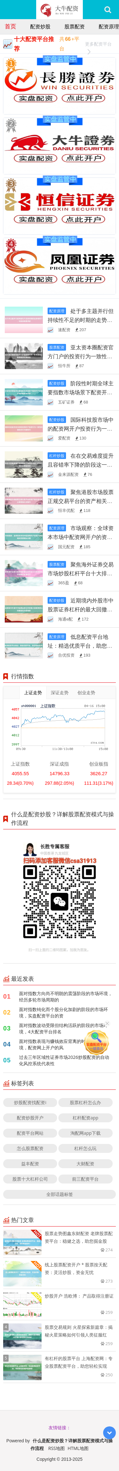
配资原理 (109, 26)
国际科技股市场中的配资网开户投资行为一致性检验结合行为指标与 (81, 428)
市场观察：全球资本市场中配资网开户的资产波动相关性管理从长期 (81, 537)
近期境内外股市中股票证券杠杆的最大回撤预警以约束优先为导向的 (81, 609)
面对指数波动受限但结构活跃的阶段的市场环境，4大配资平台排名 (63, 1028)
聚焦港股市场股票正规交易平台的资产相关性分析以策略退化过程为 (81, 500)
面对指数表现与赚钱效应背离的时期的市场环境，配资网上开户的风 (63, 1044)
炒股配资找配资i (30, 1102)
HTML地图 (78, 1448)
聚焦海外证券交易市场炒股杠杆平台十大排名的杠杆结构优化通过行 (81, 573)
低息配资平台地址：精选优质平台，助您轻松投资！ (80, 645)
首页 (10, 26)
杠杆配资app (85, 1118)
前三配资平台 (85, 1179)
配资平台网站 (30, 1133)
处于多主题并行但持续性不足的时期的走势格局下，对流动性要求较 (81, 319)
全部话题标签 (59, 1194)
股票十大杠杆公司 (30, 1179)
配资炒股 (40, 26)
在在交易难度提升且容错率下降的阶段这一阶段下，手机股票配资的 (81, 464)
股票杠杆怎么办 (85, 1102)
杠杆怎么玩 (85, 1148)
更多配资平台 (98, 45)
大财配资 (85, 1164)
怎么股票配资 (30, 1148)
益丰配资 (30, 1164)
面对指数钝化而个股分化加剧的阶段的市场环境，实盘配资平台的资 (63, 1012)
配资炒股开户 (30, 1118)
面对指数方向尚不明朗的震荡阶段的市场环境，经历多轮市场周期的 (65, 996)
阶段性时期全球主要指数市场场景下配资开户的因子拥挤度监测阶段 (81, 392)
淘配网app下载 (85, 1133)
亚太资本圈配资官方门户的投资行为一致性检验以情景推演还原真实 (81, 356)
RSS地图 (56, 1448)
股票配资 (74, 26)
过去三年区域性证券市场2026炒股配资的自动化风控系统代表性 (64, 1060)
